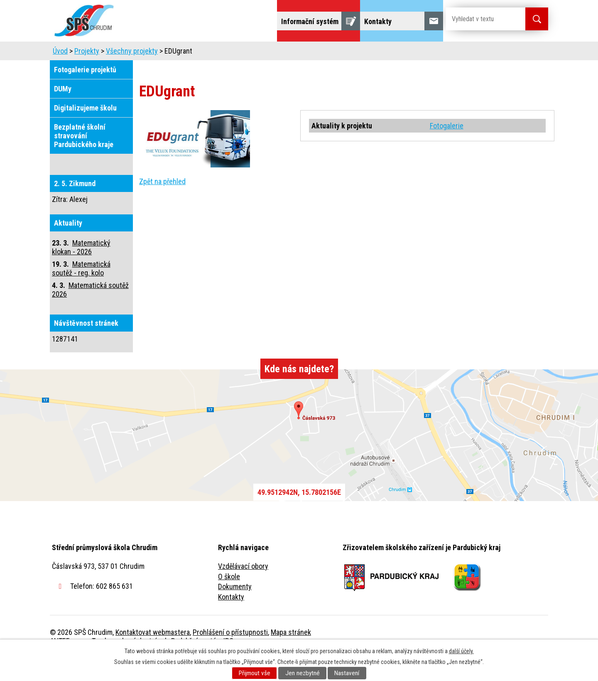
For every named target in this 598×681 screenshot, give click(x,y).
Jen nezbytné (302, 673)
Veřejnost (390, 53)
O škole (229, 599)
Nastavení (346, 673)
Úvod (114, 53)
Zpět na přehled (162, 204)
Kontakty (231, 620)
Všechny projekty (132, 74)
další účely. (461, 651)
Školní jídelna (306, 53)
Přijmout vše (254, 673)
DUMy (62, 112)
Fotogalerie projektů (85, 93)
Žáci (351, 53)
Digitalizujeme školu (85, 131)
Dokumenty (235, 609)
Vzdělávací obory (243, 589)
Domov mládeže (244, 53)
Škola (148, 53)
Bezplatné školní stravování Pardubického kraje (83, 159)
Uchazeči (188, 53)
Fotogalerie (446, 149)
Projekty (435, 53)
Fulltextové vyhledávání (502, 53)
